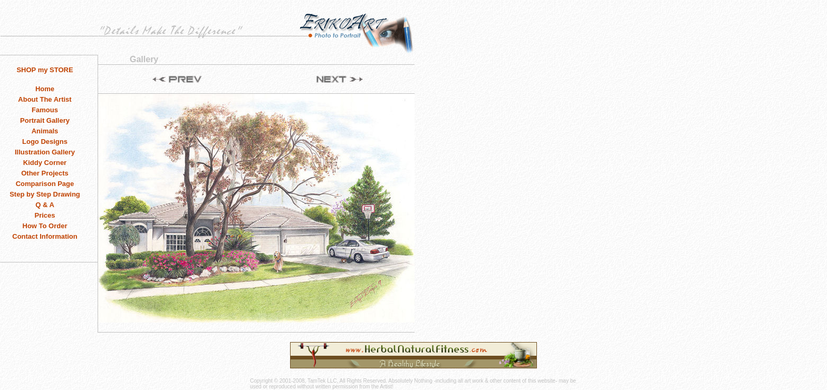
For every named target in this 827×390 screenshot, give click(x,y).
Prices (44, 215)
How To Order (45, 226)
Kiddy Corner (44, 163)
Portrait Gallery (45, 120)
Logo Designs (45, 141)
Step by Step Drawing (44, 194)
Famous (45, 110)
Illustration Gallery (45, 152)
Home (44, 89)
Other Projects (45, 173)
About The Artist (44, 99)
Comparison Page (45, 184)
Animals (45, 131)
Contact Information (45, 236)
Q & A (44, 205)
